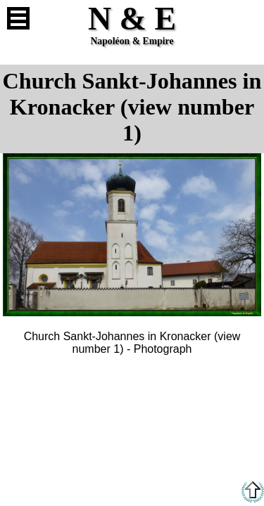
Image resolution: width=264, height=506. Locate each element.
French (245, 18)
